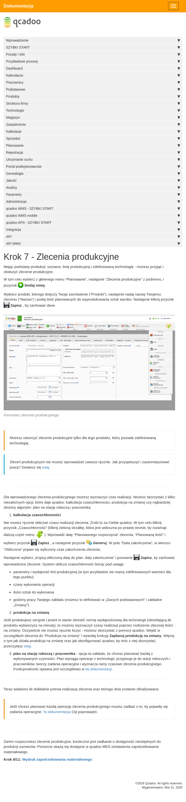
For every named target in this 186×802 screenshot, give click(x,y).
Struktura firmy (93, 103)
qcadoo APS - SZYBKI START (93, 222)
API (93, 236)
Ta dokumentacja (56, 712)
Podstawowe (93, 89)
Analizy (93, 187)
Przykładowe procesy (93, 61)
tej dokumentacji (98, 669)
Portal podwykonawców (93, 166)
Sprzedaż (93, 138)
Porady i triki (93, 54)
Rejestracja (93, 152)
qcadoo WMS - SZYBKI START (93, 208)
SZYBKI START (93, 47)
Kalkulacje (93, 131)
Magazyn (93, 117)
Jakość (93, 180)
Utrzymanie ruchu (93, 159)
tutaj (45, 467)
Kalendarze (93, 75)
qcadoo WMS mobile (93, 215)
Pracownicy (93, 82)
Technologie (93, 110)
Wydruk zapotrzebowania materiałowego (57, 759)
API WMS (93, 243)
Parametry (93, 194)
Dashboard (93, 68)
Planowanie (93, 145)
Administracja (93, 201)
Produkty (93, 96)
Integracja (93, 229)
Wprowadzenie (93, 40)
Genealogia (93, 173)
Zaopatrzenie (93, 124)
